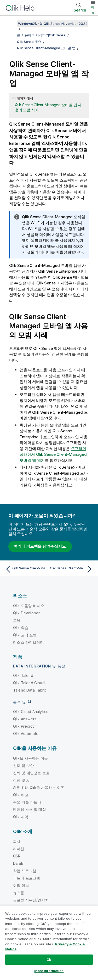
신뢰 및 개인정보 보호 (31, 773)
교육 (16, 620)
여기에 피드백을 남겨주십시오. (40, 546)
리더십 (18, 848)
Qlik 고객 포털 (25, 635)
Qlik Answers (25, 719)
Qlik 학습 (20, 627)
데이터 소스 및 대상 (29, 809)
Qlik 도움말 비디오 (28, 605)
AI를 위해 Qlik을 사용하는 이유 (38, 787)
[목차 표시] (10, 24)
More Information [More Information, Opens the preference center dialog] (49, 971)
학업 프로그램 (24, 870)
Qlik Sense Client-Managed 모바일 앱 (46, 48)
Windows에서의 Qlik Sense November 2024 (52, 23)
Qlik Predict (23, 726)
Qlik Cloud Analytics (30, 711)
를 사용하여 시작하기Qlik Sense (41, 35)
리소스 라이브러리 (28, 642)
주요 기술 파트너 (27, 802)
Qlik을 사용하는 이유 (30, 758)
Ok (49, 959)
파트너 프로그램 (26, 878)
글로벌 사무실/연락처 (31, 900)
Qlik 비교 (20, 795)
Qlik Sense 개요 (29, 42)
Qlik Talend (23, 675)
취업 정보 (21, 885)
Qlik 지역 (20, 817)
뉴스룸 (18, 892)
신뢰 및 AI (21, 780)
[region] (49, 941)
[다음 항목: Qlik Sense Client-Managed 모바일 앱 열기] (72, 569)
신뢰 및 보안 (23, 765)
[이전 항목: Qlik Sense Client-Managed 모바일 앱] (26, 569)
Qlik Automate (25, 733)
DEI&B (18, 863)
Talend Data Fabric (30, 690)
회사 (16, 841)
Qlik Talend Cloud (29, 683)
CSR (16, 856)
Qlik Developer (26, 613)
